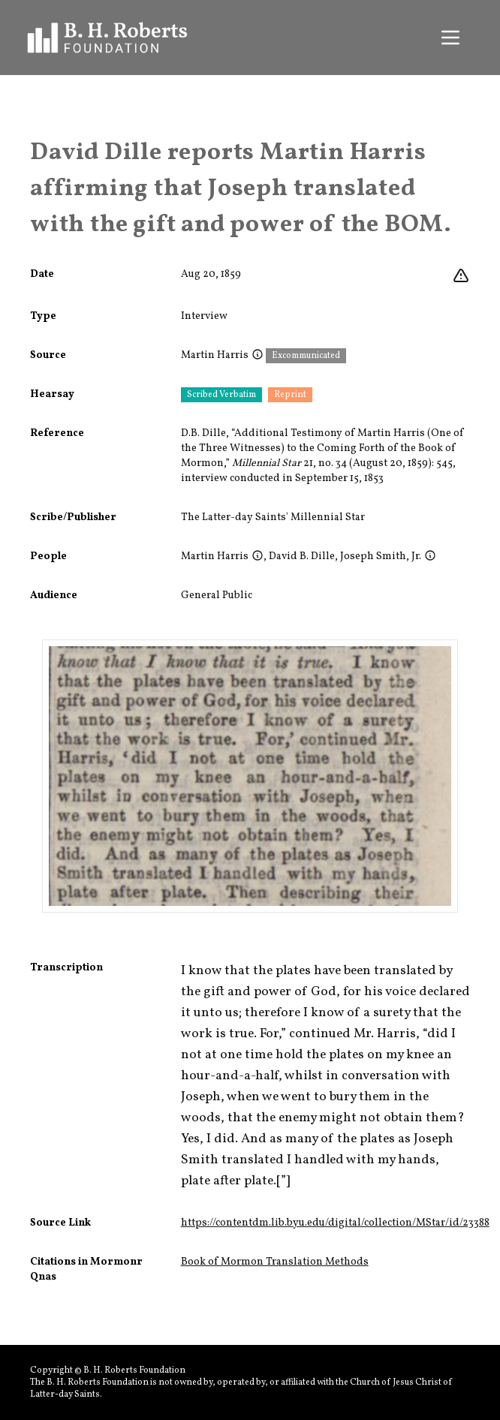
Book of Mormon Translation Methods (275, 1262)
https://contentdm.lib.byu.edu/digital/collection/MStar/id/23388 (335, 1223)
